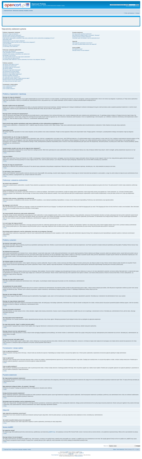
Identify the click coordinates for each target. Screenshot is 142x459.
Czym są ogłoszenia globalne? (9, 85)
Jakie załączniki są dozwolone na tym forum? (82, 42)
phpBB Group (52, 432)
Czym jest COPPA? (7, 43)
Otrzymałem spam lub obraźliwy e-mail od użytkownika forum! (86, 38)
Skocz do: (106, 445)
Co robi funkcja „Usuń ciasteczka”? (10, 46)
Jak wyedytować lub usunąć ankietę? (11, 71)
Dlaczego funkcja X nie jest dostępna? (80, 50)
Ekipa (114, 449)
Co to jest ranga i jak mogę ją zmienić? (11, 58)
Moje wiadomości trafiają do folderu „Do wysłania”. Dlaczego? (86, 35)
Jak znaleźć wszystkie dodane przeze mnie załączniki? (84, 44)
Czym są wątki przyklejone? (9, 88)
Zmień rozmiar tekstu (138, 10)
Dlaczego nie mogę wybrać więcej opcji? (12, 69)
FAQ (126, 13)
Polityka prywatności (79, 455)
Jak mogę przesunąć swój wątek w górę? (12, 81)
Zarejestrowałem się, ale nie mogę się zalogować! (14, 40)
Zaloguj (137, 13)
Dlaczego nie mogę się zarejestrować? (11, 45)
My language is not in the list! (9, 55)
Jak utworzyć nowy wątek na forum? (11, 64)
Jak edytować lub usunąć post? (10, 65)
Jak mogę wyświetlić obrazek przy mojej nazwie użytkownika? (16, 56)
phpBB (66, 451)
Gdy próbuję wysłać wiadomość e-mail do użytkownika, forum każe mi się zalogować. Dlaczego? (24, 59)
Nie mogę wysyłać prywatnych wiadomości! (81, 33)
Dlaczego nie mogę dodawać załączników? (12, 74)
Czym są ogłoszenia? (7, 87)
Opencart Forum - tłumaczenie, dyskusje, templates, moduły (18, 10)
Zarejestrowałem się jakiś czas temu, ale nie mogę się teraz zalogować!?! (19, 42)
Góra (5, 101)
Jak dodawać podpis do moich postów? (11, 67)
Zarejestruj (131, 13)
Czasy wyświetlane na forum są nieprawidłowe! (13, 52)
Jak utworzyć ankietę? (7, 68)
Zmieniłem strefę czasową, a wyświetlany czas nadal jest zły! (16, 54)
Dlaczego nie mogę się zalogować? (10, 33)
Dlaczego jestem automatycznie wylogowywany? (13, 36)
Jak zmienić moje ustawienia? (9, 51)
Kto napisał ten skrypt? (77, 49)
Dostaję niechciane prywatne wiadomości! (81, 36)
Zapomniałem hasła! (7, 39)
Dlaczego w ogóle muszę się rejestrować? (12, 35)
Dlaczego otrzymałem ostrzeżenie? (10, 75)
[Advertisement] (71, 21)
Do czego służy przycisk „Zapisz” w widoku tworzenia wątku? (16, 78)
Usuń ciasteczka (120, 449)
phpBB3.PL (81, 452)
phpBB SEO (71, 453)
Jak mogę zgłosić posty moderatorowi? (11, 76)
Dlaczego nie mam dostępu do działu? (11, 72)
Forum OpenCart (54, 454)
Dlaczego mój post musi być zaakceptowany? (13, 79)
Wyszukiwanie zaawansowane (132, 6)
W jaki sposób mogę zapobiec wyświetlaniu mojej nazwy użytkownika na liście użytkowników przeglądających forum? (28, 38)
